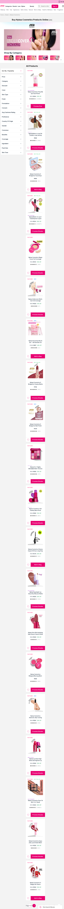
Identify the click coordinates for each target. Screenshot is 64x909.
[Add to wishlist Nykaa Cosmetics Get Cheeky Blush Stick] (28, 523)
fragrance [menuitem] (60, 10)
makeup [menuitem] (3, 10)
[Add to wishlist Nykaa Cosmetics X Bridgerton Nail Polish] (28, 440)
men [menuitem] (55, 10)
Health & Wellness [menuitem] (47, 10)
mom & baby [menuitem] (37, 10)
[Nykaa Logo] (2, 6)
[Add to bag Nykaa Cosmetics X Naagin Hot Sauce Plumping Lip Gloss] (38, 898)
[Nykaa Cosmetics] (9, 57)
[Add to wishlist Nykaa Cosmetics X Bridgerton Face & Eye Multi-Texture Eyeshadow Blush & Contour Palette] (28, 189)
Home (2, 15)
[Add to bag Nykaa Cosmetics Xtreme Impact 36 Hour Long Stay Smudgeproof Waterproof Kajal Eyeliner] (38, 565)
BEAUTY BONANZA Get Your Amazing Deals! (14, 2)
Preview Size (38, 106)
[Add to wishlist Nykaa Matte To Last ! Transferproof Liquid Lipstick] (28, 231)
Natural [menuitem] (31, 10)
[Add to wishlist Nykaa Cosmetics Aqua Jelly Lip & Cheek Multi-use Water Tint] (28, 856)
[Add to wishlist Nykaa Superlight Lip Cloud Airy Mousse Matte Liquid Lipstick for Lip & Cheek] (28, 606)
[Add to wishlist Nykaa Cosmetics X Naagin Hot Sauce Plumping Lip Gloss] (28, 898)
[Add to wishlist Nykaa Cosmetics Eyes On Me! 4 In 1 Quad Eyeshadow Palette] (28, 815)
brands (15, 6)
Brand (7, 15)
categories (8, 6)
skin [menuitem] (7, 10)
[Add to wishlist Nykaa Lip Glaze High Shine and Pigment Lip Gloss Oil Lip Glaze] (28, 773)
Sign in (55, 6)
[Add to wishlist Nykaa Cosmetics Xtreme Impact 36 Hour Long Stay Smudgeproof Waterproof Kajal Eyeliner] (28, 565)
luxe (19, 6)
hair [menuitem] (11, 10)
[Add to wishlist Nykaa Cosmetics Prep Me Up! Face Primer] (28, 106)
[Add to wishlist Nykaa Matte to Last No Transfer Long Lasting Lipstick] (28, 148)
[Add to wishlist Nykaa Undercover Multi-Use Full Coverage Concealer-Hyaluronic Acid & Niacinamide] (28, 314)
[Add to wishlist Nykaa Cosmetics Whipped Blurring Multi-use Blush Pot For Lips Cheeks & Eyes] (28, 690)
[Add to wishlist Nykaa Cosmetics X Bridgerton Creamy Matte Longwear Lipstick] (28, 398)
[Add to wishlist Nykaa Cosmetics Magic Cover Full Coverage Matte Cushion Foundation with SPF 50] (28, 273)
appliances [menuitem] (16, 10)
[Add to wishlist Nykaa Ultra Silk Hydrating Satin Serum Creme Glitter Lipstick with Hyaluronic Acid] (28, 648)
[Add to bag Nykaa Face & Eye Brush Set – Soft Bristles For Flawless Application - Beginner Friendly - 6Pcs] (38, 356)
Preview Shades (37, 148)
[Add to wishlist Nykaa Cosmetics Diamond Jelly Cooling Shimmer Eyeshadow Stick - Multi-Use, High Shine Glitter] (28, 731)
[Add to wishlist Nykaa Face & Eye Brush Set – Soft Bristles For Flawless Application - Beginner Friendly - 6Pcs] (28, 356)
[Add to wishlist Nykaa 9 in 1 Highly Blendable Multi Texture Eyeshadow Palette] (28, 481)
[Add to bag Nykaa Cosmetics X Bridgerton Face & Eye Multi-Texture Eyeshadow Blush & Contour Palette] (38, 189)
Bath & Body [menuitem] (24, 10)
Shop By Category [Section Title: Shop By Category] (13, 53)
